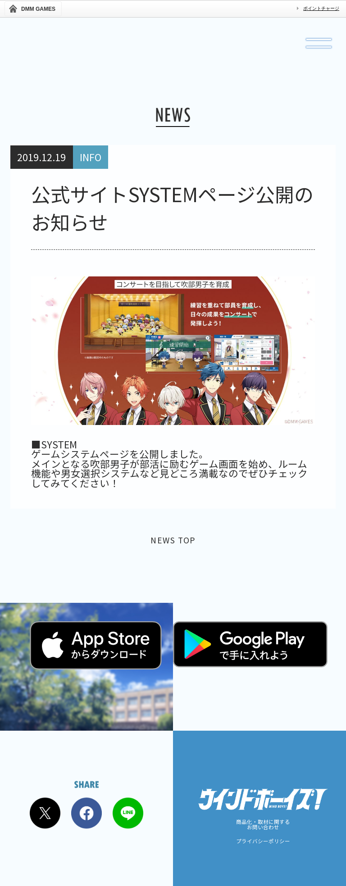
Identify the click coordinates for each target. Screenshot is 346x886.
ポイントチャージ (321, 8)
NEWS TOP (173, 541)
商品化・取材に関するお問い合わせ (263, 824)
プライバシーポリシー (263, 841)
